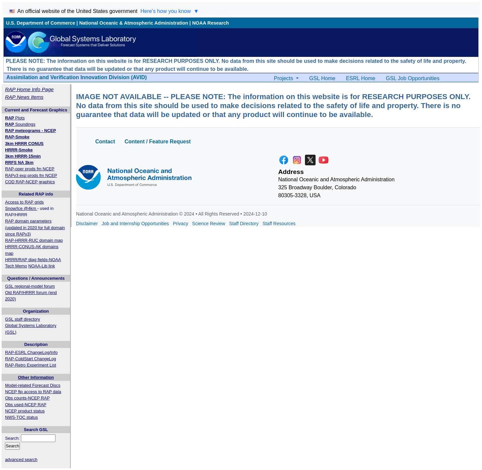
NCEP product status (25, 410)
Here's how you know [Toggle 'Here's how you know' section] (170, 11)
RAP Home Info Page (29, 89)
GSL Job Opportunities (412, 78)
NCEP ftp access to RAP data (33, 391)
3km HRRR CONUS (24, 143)
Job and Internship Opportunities (135, 223)
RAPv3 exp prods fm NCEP (31, 175)
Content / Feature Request (158, 141)
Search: (12, 438)
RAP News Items (24, 97)
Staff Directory (243, 223)
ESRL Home (360, 78)
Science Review (208, 223)
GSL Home (322, 78)
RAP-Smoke (17, 136)
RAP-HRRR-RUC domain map (34, 240)
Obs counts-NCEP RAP (27, 397)
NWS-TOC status (21, 417)
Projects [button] (284, 78)
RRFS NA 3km (19, 162)
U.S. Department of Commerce (40, 23)
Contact (105, 141)
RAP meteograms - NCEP (30, 130)
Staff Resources (278, 223)
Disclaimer (87, 223)
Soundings (20, 124)
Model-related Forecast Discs (32, 385)
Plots (15, 117)
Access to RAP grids (24, 202)
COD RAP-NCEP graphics (30, 181)
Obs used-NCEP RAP (25, 404)
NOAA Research (210, 23)
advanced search (21, 459)
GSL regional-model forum (30, 286)
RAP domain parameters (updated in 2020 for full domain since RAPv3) (35, 227)
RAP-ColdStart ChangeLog (30, 358)
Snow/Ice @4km (21, 208)
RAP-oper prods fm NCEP (29, 168)
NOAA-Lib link (41, 265)
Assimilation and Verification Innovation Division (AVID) (76, 77)
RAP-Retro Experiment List (30, 365)
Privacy (180, 223)
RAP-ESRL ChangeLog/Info (31, 352)
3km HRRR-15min (23, 156)
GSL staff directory (22, 319)
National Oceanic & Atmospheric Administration (133, 23)
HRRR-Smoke (19, 149)
